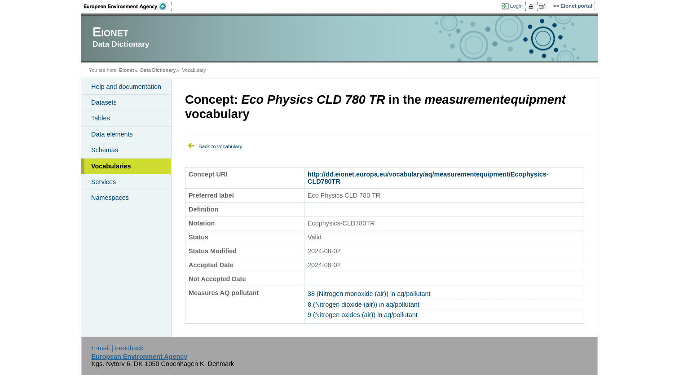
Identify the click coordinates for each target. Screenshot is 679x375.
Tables (100, 118)
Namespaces (110, 197)
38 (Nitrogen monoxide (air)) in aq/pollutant (369, 293)
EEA (128, 6)
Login (516, 6)
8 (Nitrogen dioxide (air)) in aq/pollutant (363, 304)
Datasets (104, 102)
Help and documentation (126, 86)
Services (103, 181)
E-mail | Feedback (117, 348)
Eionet (126, 70)
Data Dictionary (158, 70)
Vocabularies (111, 166)
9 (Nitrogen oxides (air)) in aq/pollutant (363, 314)
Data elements (112, 134)
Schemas (104, 150)
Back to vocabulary (220, 146)
